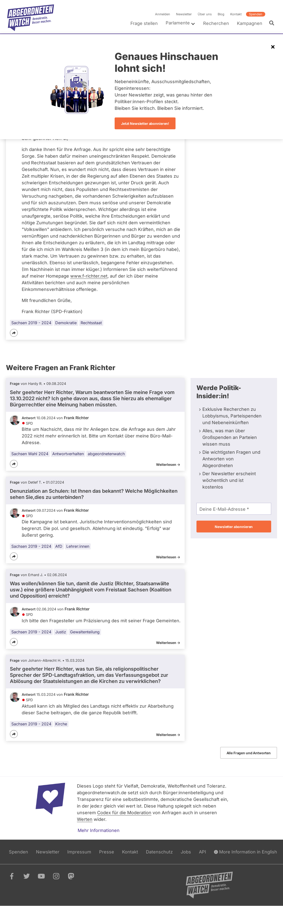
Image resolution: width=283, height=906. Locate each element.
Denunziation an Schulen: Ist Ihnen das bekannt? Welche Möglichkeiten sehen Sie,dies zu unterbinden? (93, 494)
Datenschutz (159, 851)
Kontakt (236, 14)
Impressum (79, 851)
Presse (106, 851)
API (202, 851)
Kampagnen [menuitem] (249, 23)
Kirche (61, 723)
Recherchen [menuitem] (216, 23)
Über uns (205, 14)
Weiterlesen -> (168, 464)
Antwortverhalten (68, 453)
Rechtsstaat (91, 322)
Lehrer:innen (77, 546)
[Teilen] (14, 333)
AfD (58, 546)
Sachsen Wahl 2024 (29, 453)
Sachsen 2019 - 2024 (31, 322)
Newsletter (184, 14)
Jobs (186, 851)
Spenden (255, 14)
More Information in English (245, 852)
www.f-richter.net (88, 276)
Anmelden (162, 14)
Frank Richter (76, 417)
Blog (221, 14)
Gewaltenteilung (85, 631)
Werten (84, 819)
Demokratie (66, 322)
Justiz (60, 631)
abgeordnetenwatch (106, 453)
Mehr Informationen (99, 830)
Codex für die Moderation (124, 812)
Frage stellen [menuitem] (144, 23)
